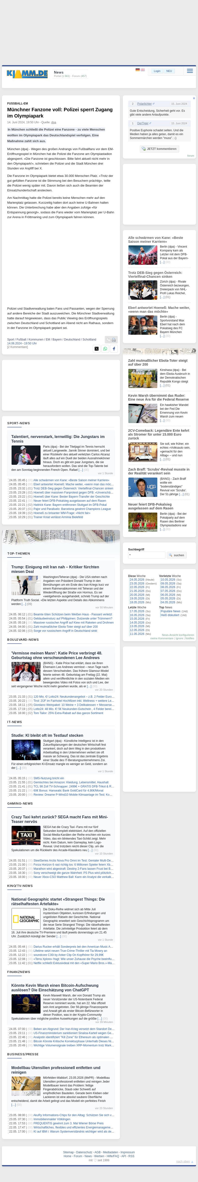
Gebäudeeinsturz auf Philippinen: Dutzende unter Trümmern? (72, 618)
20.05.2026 (137, 595)
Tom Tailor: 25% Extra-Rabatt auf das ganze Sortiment (68, 713)
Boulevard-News (23, 639)
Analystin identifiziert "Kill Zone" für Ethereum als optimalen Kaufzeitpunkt (80, 1037)
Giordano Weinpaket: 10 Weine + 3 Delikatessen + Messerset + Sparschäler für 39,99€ (89, 705)
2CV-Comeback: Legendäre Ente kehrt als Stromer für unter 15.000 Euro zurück (158, 434)
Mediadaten (110, 1152)
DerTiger (142, 123)
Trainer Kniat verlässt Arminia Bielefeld (58, 517)
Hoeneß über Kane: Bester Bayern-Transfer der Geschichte (71, 496)
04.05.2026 (168, 602)
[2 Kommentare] (17, 347)
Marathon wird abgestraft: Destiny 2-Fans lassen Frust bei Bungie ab (77, 868)
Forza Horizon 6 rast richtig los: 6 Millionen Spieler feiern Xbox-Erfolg (77, 864)
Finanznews (18, 972)
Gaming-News (20, 803)
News (88, 1156)
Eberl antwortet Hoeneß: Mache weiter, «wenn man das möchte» (75, 484)
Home (67, 1156)
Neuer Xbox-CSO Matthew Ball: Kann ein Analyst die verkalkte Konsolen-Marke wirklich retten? (94, 877)
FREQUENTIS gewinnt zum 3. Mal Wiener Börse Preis (68, 1123)
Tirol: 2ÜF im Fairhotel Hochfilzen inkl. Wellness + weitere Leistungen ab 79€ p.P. (85, 700)
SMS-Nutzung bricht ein (48, 778)
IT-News (14, 722)
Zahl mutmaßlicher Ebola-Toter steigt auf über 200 (65, 626)
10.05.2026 (168, 579)
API (123, 1156)
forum (190, 155)
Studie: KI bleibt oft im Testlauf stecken (47, 735)
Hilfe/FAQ (113, 1156)
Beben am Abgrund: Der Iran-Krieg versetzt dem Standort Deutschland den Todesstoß (88, 1029)
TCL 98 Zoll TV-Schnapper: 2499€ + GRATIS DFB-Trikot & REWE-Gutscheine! (83, 786)
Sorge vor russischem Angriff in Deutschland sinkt (65, 631)
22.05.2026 (137, 587)
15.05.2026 (137, 618)
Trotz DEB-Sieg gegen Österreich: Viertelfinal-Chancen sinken (73, 488)
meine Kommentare (161, 638)
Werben (99, 1156)
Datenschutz (84, 1152)
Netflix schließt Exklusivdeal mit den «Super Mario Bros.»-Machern (76, 963)
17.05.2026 (137, 611)
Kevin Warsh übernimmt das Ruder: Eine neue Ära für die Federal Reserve (158, 397)
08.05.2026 (168, 587)
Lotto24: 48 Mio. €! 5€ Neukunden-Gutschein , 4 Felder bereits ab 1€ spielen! (82, 709)
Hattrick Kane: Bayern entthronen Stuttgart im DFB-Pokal (69, 505)
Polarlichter (144, 103)
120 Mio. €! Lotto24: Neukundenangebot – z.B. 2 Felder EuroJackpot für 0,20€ (83, 696)
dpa (53, 122)
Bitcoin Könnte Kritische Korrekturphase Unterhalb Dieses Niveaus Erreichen (82, 1041)
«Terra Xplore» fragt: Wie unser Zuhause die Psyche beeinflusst (74, 959)
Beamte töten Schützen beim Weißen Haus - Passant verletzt (72, 614)
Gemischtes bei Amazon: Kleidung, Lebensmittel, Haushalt (71, 782)
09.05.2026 (168, 583)
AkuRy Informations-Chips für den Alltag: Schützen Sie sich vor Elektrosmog (82, 1115)
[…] (81, 470)
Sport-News (18, 423)
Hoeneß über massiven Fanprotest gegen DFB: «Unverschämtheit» (76, 492)
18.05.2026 (137, 602)
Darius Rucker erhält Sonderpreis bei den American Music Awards (75, 946)
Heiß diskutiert (170, 615)
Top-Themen (18, 553)
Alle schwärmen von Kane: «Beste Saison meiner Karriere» (71, 480)
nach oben (183, 1161)
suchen (176, 555)
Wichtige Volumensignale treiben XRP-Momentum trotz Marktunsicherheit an (82, 1045)
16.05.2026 (137, 615)
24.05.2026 (137, 579)
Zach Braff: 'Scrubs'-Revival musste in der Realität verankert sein (159, 471)
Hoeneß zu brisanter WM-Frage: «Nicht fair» (61, 513)
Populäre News (170, 611)
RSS (131, 1156)
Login (157, 71)
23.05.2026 (137, 583)
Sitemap (68, 1152)
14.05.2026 (137, 622)
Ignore (179, 638)
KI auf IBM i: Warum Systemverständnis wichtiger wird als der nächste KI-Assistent (86, 1131)
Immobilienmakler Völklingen (51, 1119)
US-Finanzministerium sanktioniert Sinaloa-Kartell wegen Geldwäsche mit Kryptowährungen (92, 1033)
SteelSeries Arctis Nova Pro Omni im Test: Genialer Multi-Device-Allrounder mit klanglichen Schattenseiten (101, 860)
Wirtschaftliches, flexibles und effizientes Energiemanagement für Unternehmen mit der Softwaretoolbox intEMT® (105, 1127)
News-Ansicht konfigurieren (178, 634)
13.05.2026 (137, 626)
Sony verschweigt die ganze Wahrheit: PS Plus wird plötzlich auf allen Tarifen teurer (86, 873)
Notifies (189, 638)
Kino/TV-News (20, 886)
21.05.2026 (137, 591)
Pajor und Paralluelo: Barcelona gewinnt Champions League (72, 509)
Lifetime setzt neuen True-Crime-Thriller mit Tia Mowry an (70, 951)
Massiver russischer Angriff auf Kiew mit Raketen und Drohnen (73, 622)
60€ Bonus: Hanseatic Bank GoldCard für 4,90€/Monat (68, 790)
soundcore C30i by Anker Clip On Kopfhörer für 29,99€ (68, 955)
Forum (78, 1156)
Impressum (127, 1152)
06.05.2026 (168, 595)
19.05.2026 (137, 598)
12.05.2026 (137, 630)
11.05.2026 (137, 634)
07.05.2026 (168, 591)
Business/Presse (23, 1054)
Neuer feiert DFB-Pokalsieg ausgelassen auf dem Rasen (69, 500)
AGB (97, 1152)
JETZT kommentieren (159, 149)
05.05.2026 (168, 598)
